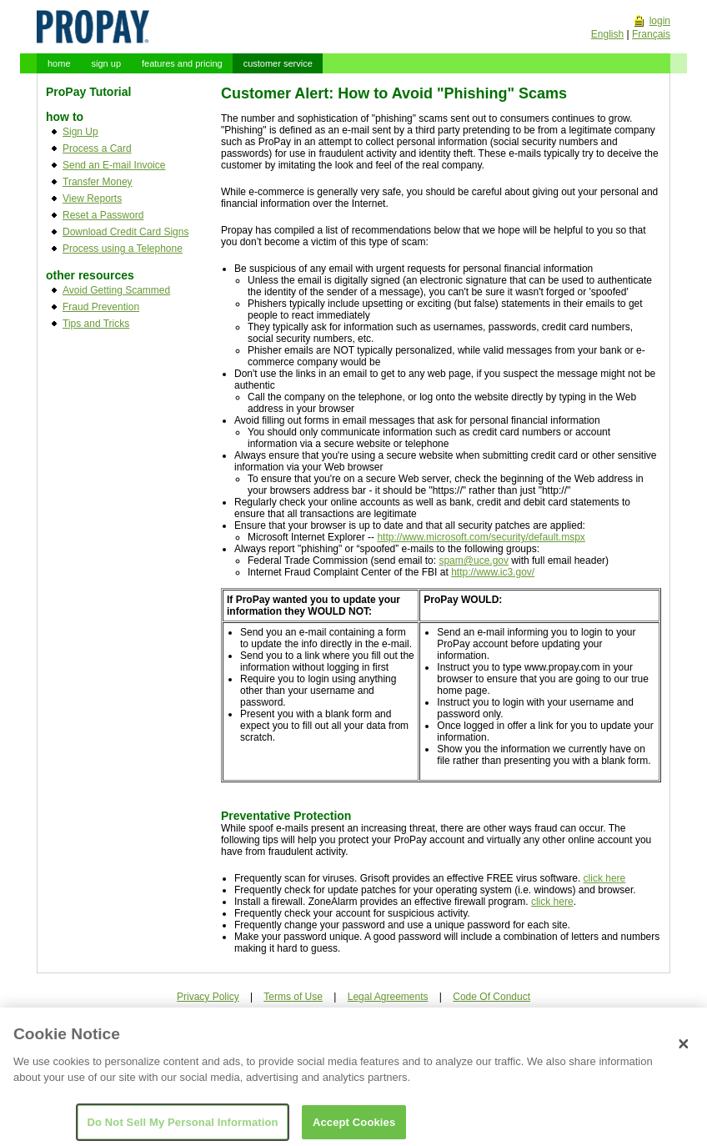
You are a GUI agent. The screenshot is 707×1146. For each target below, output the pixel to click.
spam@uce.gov (474, 560)
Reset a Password (103, 215)
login (659, 21)
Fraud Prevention (101, 307)
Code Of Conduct (491, 997)
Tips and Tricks (96, 323)
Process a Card (97, 148)
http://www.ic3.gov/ (492, 572)
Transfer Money (98, 182)
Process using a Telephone (123, 248)
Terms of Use (293, 997)
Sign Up (80, 132)
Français (651, 34)
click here (605, 878)
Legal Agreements (388, 997)
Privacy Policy (208, 997)
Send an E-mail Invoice (114, 165)
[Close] (684, 1050)
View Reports (92, 198)
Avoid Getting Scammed (116, 290)
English (607, 34)
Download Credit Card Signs (125, 232)
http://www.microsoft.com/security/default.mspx (480, 537)
